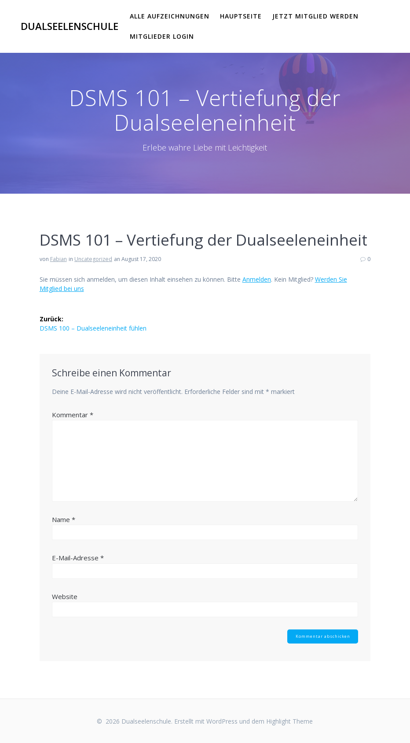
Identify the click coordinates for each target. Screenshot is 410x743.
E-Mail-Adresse (78, 557)
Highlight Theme (289, 721)
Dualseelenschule (69, 26)
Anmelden (256, 279)
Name (63, 519)
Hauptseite (241, 16)
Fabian (58, 259)
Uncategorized (93, 259)
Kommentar (72, 414)
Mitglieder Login (162, 36)
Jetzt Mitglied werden (315, 16)
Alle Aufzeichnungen (169, 16)
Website (64, 596)
